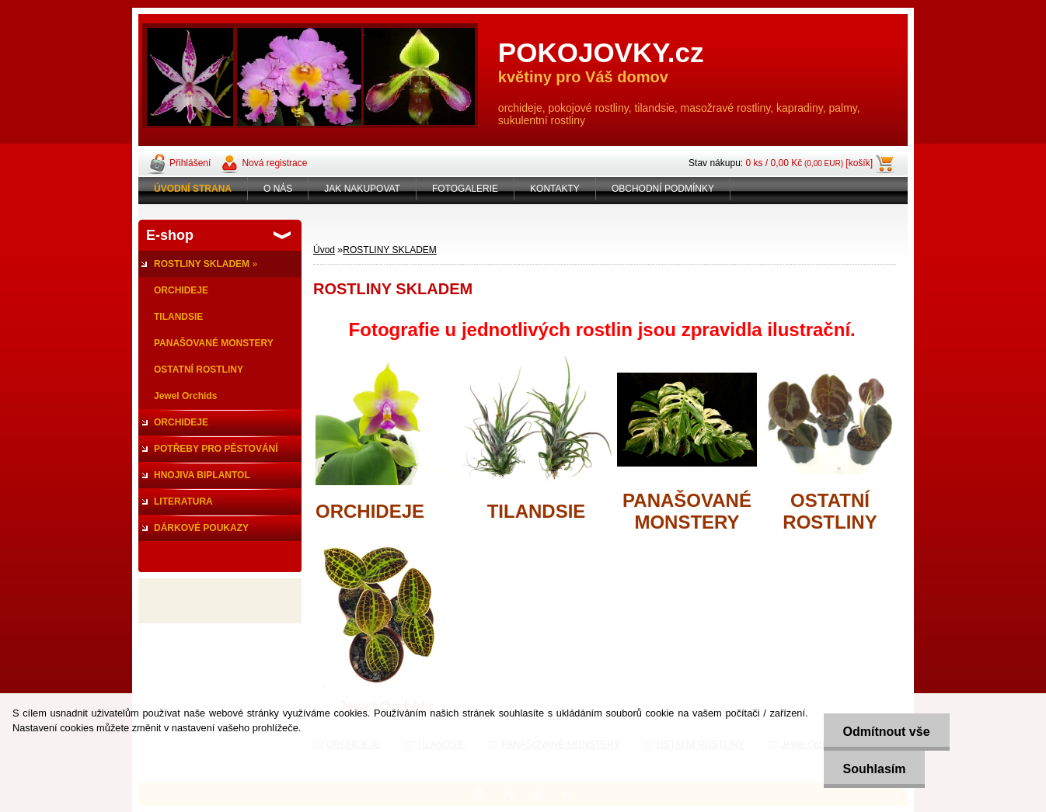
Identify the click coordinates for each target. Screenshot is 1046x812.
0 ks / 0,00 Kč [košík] (809, 163)
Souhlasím (874, 769)
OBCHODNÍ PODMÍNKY (663, 188)
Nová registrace (274, 163)
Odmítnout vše (886, 731)
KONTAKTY (555, 188)
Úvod (324, 250)
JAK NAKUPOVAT (362, 188)
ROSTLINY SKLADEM (389, 250)
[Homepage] (193, 188)
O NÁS (277, 188)
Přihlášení (190, 163)
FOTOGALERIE (465, 188)
